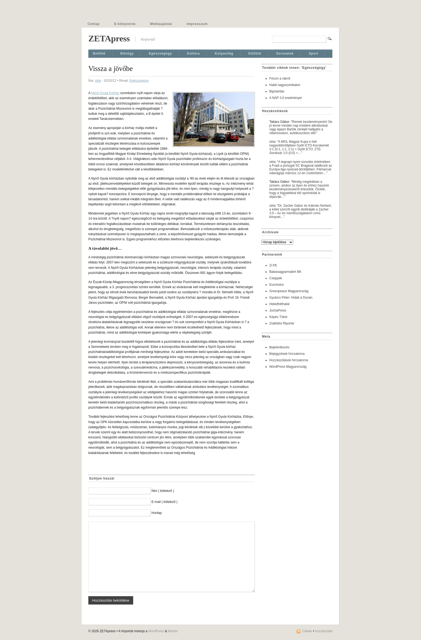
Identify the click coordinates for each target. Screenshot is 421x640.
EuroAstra (276, 285)
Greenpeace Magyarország (288, 291)
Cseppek (275, 278)
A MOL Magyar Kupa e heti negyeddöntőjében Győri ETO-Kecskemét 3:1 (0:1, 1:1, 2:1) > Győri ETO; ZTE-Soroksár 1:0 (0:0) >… (299, 147)
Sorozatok (285, 53)
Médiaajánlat (161, 24)
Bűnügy (127, 53)
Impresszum (197, 24)
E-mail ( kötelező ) (164, 502)
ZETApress (109, 38)
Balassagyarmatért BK (285, 272)
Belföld (99, 53)
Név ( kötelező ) (162, 491)
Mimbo (173, 631)
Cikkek (307, 631)
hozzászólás (324, 631)
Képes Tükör (278, 317)
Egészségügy (160, 53)
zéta (98, 81)
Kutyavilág (224, 53)
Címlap (94, 24)
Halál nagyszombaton (284, 85)
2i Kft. (273, 265)
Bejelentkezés (279, 347)
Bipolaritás (276, 91)
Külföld (254, 53)
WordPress (156, 631)
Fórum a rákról (279, 78)
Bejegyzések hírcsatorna (286, 354)
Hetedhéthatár (279, 304)
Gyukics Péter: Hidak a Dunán (291, 297)
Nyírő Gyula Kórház (105, 93)
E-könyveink (125, 24)
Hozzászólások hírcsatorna (288, 360)
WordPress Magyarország (288, 367)
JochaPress (277, 310)
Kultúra (193, 53)
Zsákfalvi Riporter (281, 323)
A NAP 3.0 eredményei (285, 98)
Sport (313, 53)
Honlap (156, 513)
